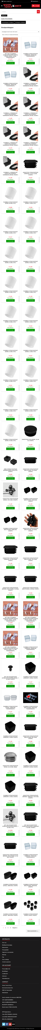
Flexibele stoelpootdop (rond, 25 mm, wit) (10, 351)
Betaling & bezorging (7, 945)
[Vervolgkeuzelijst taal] (35, 1)
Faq (3, 957)
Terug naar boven (33, 931)
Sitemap (4, 954)
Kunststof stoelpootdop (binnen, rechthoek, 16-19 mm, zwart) (10, 856)
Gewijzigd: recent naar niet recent (20, 32)
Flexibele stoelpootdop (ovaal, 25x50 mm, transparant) (10, 708)
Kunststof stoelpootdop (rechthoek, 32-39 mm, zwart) (30, 470)
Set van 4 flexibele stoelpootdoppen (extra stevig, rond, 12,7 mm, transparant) (10, 648)
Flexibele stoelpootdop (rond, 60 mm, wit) (30, 410)
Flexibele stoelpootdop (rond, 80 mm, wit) (10, 202)
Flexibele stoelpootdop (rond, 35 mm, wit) (10, 291)
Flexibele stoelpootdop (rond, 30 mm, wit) (10, 321)
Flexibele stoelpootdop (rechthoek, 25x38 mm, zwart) (30, 886)
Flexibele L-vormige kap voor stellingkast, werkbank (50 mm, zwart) (10, 114)
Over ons (4, 942)
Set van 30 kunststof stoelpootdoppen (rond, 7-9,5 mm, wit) (10, 826)
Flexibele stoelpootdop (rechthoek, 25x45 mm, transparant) (30, 708)
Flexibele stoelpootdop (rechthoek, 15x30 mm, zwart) (30, 500)
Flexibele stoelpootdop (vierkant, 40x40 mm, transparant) (30, 55)
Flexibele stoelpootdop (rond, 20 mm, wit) (10, 380)
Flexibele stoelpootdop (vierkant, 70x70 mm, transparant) (30, 856)
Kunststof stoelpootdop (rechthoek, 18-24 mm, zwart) (30, 559)
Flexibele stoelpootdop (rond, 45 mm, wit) (30, 232)
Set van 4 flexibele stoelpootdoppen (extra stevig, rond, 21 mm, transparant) (10, 55)
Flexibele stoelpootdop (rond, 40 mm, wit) (30, 262)
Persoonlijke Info (6, 968)
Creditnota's (5, 973)
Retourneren (5, 947)
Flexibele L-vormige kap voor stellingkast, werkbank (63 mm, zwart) (30, 85)
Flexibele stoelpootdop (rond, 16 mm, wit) (10, 410)
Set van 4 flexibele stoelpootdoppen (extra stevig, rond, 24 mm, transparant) (10, 619)
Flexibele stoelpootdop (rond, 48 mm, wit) (10, 232)
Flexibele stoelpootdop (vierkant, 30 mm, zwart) (10, 736)
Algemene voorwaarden (7, 952)
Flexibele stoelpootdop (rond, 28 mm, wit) (30, 321)
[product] (10, 44)
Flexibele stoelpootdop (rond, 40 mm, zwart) (30, 914)
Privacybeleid (5, 949)
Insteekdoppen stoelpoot (8, 22)
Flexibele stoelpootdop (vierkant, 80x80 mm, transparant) (30, 648)
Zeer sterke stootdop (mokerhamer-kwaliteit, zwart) (10, 470)
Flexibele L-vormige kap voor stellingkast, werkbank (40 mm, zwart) (10, 174)
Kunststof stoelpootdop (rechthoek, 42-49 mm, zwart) (30, 530)
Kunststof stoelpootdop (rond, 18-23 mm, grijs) (10, 766)
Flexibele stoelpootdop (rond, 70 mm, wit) (30, 202)
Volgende (15, 928)
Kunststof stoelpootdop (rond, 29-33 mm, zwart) (10, 499)
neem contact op (7, 1)
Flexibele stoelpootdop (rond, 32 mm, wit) (30, 291)
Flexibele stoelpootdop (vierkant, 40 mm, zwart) (30, 677)
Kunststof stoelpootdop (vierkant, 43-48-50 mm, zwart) (10, 559)
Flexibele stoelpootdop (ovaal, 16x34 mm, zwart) (10, 914)
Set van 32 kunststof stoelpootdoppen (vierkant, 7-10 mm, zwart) (30, 826)
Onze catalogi (5, 959)
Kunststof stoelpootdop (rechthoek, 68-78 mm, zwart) (30, 737)
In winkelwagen (10, 63)
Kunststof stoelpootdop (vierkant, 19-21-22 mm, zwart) (30, 174)
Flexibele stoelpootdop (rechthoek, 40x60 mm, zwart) (10, 530)
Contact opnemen (6, 961)
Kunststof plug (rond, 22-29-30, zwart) (30, 440)
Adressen (4, 976)
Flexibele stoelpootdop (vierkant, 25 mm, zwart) (10, 796)
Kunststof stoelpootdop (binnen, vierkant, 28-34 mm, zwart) (30, 797)
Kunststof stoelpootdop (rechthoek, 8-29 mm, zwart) (30, 588)
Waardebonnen (5, 978)
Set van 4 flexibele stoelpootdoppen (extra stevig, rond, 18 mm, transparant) (30, 619)
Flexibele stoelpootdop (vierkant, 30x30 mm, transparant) (10, 85)
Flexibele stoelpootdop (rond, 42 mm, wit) (10, 262)
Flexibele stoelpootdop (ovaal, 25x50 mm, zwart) (10, 885)
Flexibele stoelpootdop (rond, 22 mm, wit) (30, 351)
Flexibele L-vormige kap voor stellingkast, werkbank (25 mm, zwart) (10, 144)
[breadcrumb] (4, 15)
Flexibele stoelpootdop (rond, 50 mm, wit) (10, 440)
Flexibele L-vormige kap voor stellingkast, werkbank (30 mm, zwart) (30, 114)
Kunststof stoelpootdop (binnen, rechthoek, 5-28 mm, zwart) (10, 589)
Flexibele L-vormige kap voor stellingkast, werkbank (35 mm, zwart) (30, 144)
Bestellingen (5, 971)
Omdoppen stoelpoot (20, 22)
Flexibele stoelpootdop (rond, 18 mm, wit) (30, 380)
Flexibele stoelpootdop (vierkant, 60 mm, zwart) (30, 766)
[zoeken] (20, 11)
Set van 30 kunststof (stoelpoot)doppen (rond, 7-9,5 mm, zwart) (10, 678)
